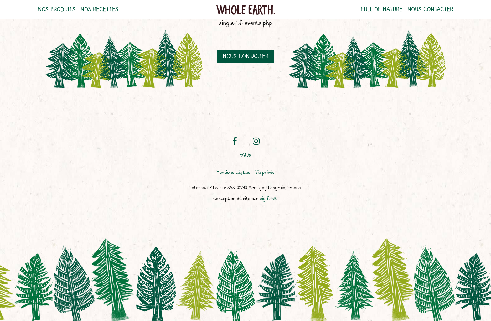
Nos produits (56, 10)
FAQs (245, 155)
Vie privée (264, 173)
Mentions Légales (233, 173)
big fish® (268, 199)
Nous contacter (430, 10)
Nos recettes (99, 10)
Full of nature (381, 10)
